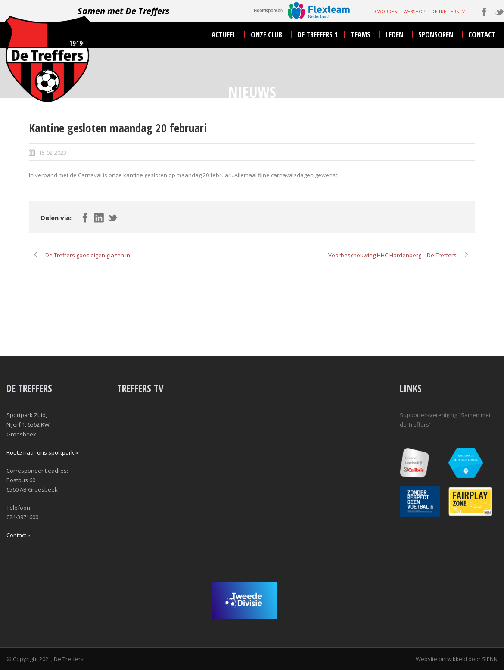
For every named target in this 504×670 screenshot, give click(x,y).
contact (481, 35)
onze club (266, 35)
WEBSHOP (414, 12)
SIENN (490, 659)
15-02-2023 (52, 152)
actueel (224, 35)
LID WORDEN (383, 12)
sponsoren (435, 35)
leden (394, 35)
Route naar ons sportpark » (42, 452)
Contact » (18, 535)
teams (360, 35)
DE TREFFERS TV (448, 12)
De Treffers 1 (317, 35)
